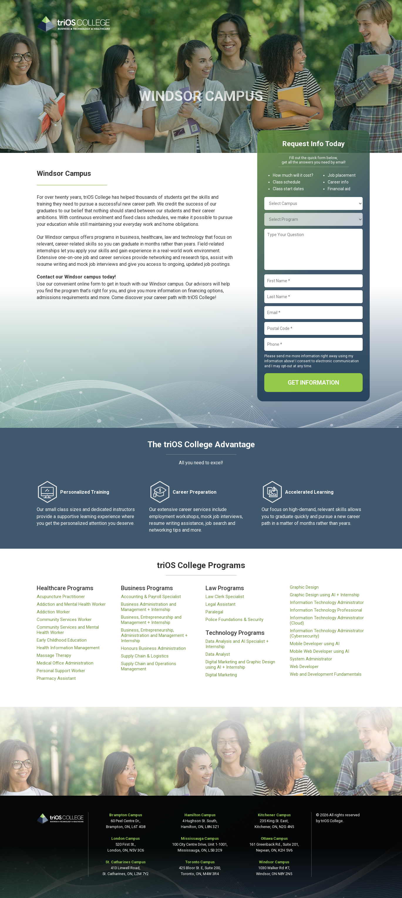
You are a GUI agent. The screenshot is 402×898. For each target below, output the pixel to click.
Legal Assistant (221, 604)
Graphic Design (304, 587)
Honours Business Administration (153, 648)
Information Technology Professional (326, 610)
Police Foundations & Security (234, 619)
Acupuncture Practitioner (61, 596)
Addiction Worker (53, 612)
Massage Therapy (54, 655)
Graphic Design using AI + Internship (324, 594)
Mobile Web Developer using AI (319, 651)
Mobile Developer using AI (314, 643)
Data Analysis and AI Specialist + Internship (237, 644)
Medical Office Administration (65, 663)
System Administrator (311, 659)
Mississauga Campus (200, 838)
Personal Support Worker (61, 670)
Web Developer (304, 666)
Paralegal (214, 612)
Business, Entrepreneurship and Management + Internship (151, 620)
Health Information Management (68, 647)
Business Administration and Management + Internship (148, 607)
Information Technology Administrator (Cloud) (327, 620)
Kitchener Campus (274, 815)
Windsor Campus (274, 862)
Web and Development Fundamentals (325, 674)
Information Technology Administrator (327, 602)
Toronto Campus (200, 862)
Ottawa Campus (274, 838)
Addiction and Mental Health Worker (71, 604)
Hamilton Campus (200, 815)
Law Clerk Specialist (225, 596)
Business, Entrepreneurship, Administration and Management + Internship (154, 635)
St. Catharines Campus (125, 862)
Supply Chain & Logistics (145, 656)
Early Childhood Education (62, 640)
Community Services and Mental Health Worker (68, 630)
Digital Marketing (221, 674)
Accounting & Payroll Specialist (151, 596)
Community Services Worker (64, 619)
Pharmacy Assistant (56, 678)
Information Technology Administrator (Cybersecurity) (327, 633)
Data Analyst (218, 654)
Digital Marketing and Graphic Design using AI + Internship (240, 664)
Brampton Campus (125, 815)
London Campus (125, 838)
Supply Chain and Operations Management (148, 666)
